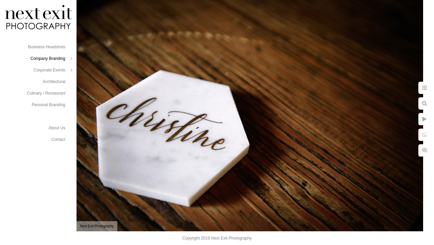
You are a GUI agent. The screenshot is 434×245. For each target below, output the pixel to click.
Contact (58, 139)
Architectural (54, 81)
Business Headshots (46, 47)
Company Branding (47, 58)
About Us (57, 128)
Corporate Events (49, 70)
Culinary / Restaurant (46, 93)
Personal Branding (48, 104)
